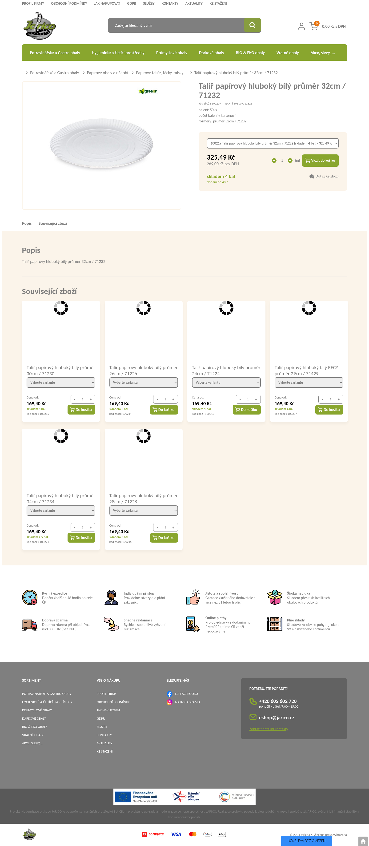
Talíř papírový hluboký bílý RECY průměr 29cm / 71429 (306, 370)
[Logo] (39, 27)
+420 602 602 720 (278, 701)
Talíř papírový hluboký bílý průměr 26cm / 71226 (135, 370)
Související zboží (53, 223)
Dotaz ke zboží (327, 176)
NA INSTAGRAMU (187, 702)
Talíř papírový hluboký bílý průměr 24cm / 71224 (218, 370)
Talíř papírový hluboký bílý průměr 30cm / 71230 (53, 370)
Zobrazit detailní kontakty (268, 729)
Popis (27, 223)
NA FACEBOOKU (186, 694)
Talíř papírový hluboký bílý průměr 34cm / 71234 (53, 498)
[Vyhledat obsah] (251, 25)
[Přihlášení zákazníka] (301, 26)
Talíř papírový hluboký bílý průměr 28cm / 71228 (135, 498)
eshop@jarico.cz (276, 717)
